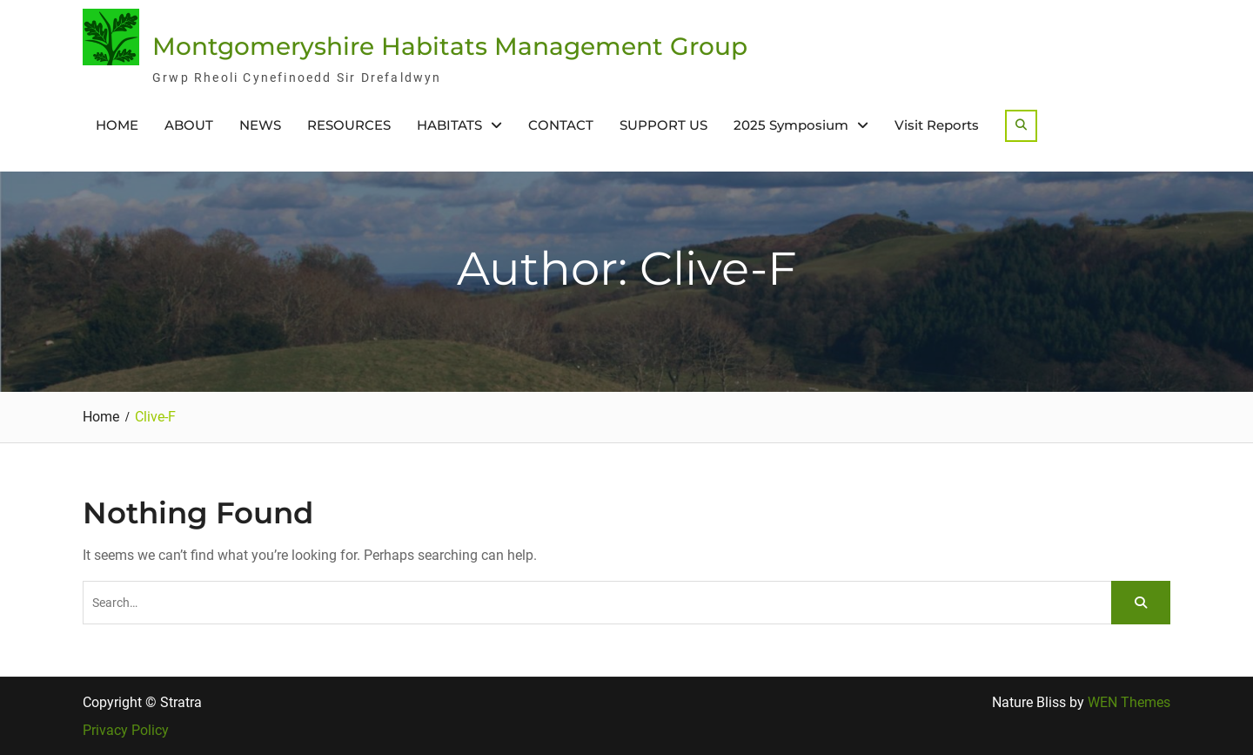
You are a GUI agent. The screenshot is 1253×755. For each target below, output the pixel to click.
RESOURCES (349, 125)
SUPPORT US (663, 125)
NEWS (260, 125)
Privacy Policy (126, 731)
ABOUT (188, 125)
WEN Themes (1129, 702)
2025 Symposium (791, 125)
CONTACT (560, 125)
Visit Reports (937, 125)
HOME (117, 125)
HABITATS (449, 125)
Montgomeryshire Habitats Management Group (449, 46)
